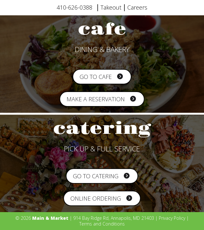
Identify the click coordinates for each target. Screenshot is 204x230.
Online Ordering (101, 198)
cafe (102, 29)
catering (102, 129)
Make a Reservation (101, 99)
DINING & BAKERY (102, 49)
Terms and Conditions (102, 224)
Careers (137, 7)
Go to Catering (101, 176)
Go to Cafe (101, 76)
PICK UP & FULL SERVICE (102, 148)
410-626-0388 (74, 7)
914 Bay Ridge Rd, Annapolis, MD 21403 (113, 218)
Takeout (111, 7)
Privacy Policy (172, 218)
